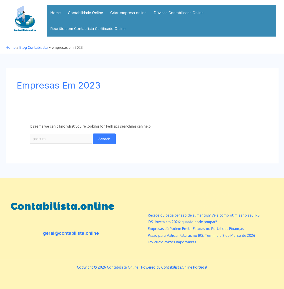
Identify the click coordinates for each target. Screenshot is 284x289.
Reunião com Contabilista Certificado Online (88, 28)
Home (55, 12)
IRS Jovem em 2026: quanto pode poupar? (182, 222)
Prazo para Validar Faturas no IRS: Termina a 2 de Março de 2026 (201, 235)
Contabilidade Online (85, 12)
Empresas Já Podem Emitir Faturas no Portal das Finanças (196, 229)
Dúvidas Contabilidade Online (179, 12)
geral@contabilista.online (71, 233)
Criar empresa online (128, 12)
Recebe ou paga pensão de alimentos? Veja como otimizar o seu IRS (204, 215)
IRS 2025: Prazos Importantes (172, 242)
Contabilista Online (122, 267)
